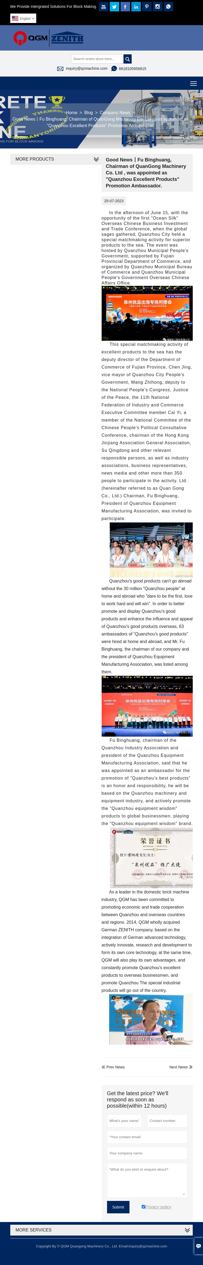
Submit (118, 1207)
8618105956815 (132, 69)
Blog (88, 112)
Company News (115, 112)
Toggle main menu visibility (194, 81)
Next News (178, 1067)
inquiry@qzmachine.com (87, 68)
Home (72, 112)
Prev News (113, 1067)
